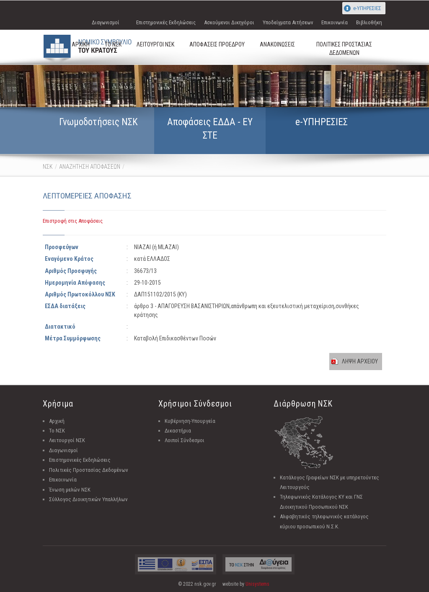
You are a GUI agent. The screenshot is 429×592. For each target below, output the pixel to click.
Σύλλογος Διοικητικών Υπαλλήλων (88, 499)
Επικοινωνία (334, 22)
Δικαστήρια (178, 430)
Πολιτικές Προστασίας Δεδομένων (88, 470)
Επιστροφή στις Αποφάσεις (73, 221)
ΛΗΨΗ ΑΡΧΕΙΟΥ (360, 361)
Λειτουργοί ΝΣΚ (67, 440)
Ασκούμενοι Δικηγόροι (229, 22)
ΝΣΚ (48, 166)
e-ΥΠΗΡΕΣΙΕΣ (367, 8)
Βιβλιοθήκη (369, 22)
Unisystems (257, 584)
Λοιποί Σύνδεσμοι (184, 440)
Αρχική (57, 421)
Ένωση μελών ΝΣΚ (69, 489)
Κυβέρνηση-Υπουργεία (190, 421)
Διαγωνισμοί (105, 22)
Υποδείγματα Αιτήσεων (288, 22)
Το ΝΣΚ (57, 430)
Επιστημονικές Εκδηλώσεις (166, 22)
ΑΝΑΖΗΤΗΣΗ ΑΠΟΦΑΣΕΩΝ (89, 166)
